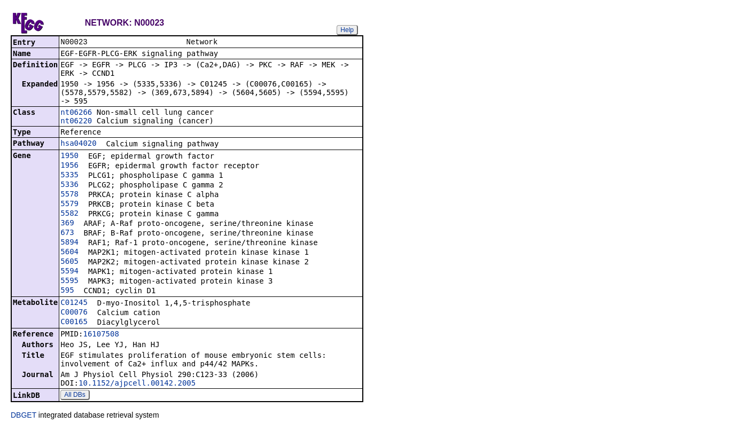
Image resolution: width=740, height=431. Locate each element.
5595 (69, 281)
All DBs (74, 395)
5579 (69, 204)
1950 (69, 156)
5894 (69, 243)
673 (67, 233)
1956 (69, 166)
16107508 (101, 335)
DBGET (23, 416)
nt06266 (76, 113)
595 (67, 291)
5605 (69, 262)
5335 (69, 175)
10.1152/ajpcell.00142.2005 (137, 384)
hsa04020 (78, 144)
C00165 (74, 322)
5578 (69, 195)
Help (347, 30)
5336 (69, 185)
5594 (69, 272)
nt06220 (76, 121)
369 (67, 224)
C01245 (74, 303)
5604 (69, 252)
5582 (69, 214)
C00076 (74, 313)
